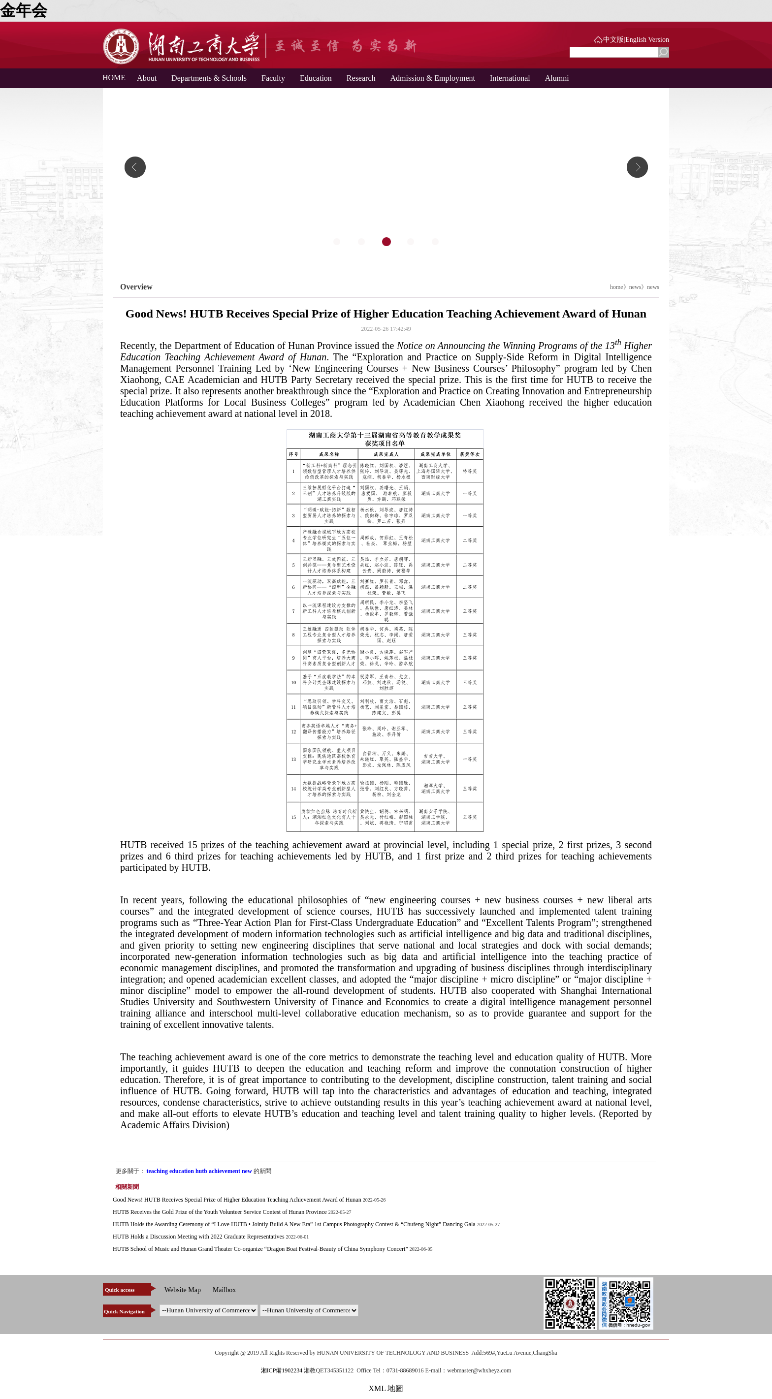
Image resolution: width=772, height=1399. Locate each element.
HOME (110, 77)
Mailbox (224, 1290)
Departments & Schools (209, 78)
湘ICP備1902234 (282, 1370)
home (616, 287)
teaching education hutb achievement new (200, 1171)
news (635, 287)
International (510, 78)
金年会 (23, 10)
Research (361, 78)
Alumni (557, 78)
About (147, 78)
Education (316, 78)
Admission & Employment (432, 78)
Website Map (182, 1290)
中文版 (613, 39)
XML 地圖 (386, 1388)
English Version (647, 39)
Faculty (273, 78)
